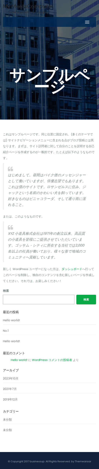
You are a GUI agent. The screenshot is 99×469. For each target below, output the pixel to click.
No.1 (6, 331)
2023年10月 (11, 378)
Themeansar (83, 461)
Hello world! (11, 320)
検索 (6, 291)
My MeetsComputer (28, 8)
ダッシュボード (72, 269)
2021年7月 (10, 389)
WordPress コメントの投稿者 (52, 360)
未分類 (7, 419)
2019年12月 (10, 399)
